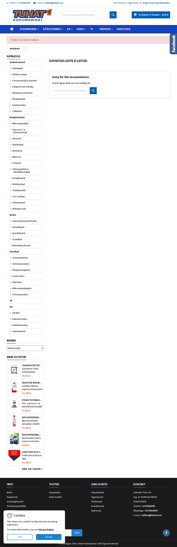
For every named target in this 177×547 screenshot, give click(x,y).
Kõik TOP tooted (33, 469)
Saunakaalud (18, 331)
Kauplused (123, 29)
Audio (80, 29)
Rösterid (16, 138)
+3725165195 (24, 3)
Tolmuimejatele (20, 257)
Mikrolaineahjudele (21, 288)
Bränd (11, 340)
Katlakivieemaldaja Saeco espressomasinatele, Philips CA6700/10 (32, 435)
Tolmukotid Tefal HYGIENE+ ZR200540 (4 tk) (32, 365)
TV (91, 29)
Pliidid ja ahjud (19, 74)
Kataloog (13, 56)
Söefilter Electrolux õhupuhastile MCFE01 (32, 452)
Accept (48, 537)
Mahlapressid (19, 208)
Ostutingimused (15, 501)
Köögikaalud (18, 178)
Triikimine (17, 111)
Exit (20, 537)
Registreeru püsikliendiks (156, 3)
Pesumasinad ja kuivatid (24, 80)
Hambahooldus (20, 325)
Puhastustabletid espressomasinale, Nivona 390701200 (32, 400)
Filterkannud (18, 202)
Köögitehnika (52, 29)
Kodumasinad (28, 29)
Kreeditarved (97, 506)
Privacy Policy (46, 529)
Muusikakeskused (21, 245)
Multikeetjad (18, 184)
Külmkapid (17, 68)
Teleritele (17, 282)
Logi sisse (132, 3)
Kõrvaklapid (18, 227)
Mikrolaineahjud (20, 123)
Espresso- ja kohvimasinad (19, 131)
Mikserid (16, 157)
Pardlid (15, 313)
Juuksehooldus (19, 319)
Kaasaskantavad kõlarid (24, 221)
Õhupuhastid (18, 99)
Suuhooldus (18, 276)
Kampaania (54, 492)
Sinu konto (99, 484)
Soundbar (17, 239)
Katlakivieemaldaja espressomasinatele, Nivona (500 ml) (32, 417)
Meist (9, 492)
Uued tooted (55, 497)
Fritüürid (16, 163)
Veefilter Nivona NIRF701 (32, 383)
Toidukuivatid (18, 190)
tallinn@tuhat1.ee (53, 3)
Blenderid (17, 150)
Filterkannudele (20, 294)
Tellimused (96, 501)
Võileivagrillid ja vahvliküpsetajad (21, 170)
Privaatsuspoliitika (16, 506)
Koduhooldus (19, 105)
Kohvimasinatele (20, 264)
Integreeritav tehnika (23, 86)
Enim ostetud (16, 357)
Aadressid (96, 510)
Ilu (68, 29)
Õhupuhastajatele (21, 270)
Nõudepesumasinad (22, 93)
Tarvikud (104, 29)
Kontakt (139, 484)
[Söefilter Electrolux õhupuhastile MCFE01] (14, 453)
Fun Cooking (18, 196)
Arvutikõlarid (18, 233)
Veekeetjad (17, 144)
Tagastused (97, 497)
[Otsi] (88, 14)
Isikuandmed (97, 492)
